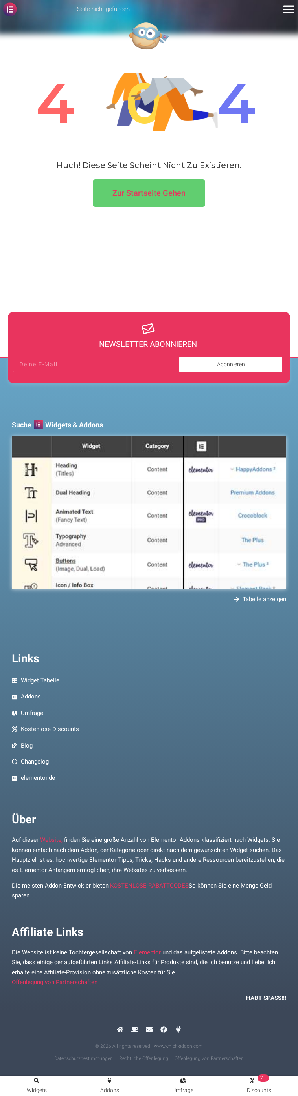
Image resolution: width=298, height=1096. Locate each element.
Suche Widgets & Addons (57, 425)
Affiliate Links (47, 932)
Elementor (147, 952)
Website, (51, 839)
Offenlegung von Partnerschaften (54, 982)
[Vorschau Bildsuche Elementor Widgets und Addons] (149, 512)
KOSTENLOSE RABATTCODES (149, 885)
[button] (289, 9)
